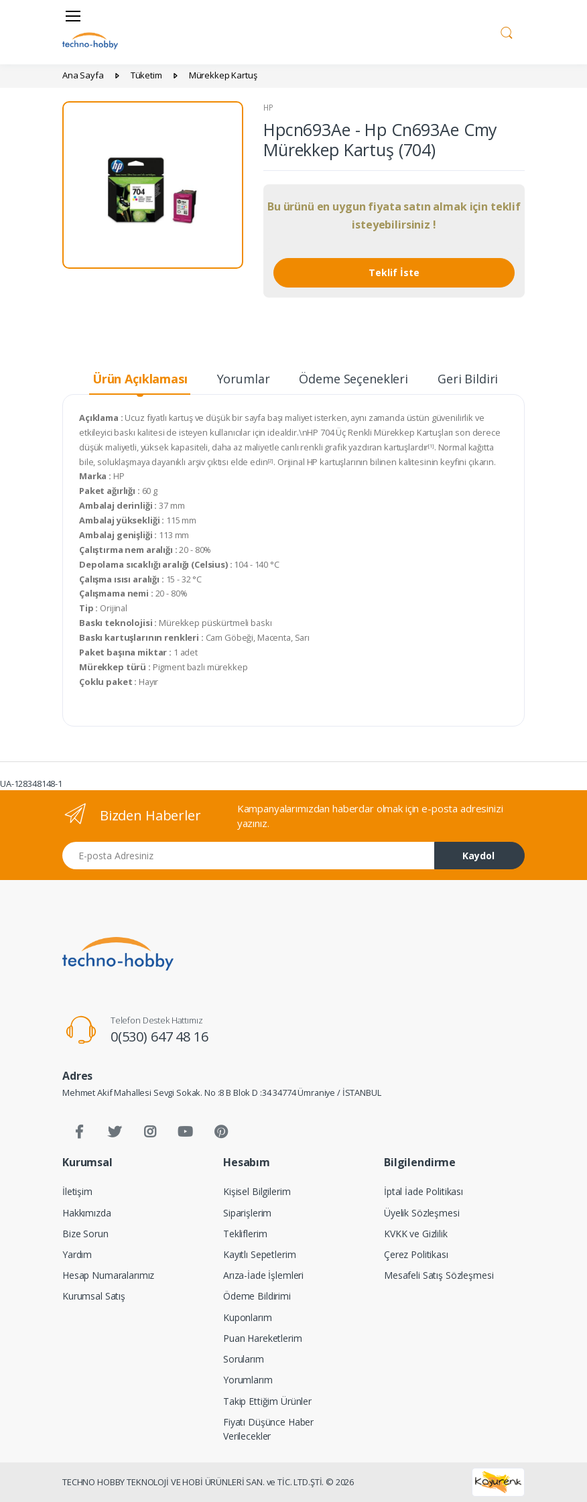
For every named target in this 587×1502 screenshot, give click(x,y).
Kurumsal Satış (93, 1296)
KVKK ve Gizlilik (416, 1233)
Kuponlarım (247, 1317)
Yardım (77, 1254)
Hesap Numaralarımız (108, 1275)
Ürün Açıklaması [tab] (140, 379)
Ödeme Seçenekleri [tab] (353, 379)
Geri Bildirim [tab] (473, 379)
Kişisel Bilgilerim (256, 1191)
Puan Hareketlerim (262, 1338)
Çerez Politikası (416, 1254)
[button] (506, 31)
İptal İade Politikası (423, 1191)
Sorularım (243, 1359)
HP (268, 107)
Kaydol (478, 855)
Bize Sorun (85, 1233)
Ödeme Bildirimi (257, 1296)
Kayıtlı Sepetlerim (259, 1254)
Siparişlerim (247, 1212)
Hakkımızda (86, 1212)
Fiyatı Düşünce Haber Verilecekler (268, 1429)
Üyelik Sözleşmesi (422, 1212)
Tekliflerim (245, 1233)
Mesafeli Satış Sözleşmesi (438, 1275)
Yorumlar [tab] (243, 379)
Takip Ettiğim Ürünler (267, 1401)
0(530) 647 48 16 (159, 1036)
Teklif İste (394, 272)
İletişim (77, 1191)
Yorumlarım (248, 1379)
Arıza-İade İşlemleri (263, 1275)
